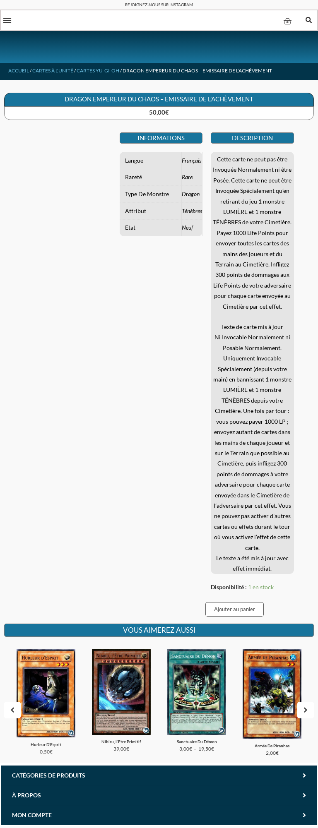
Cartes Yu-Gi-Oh (98, 71)
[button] (7, 20)
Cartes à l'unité (52, 71)
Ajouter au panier (234, 610)
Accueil (18, 71)
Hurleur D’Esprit (46, 745)
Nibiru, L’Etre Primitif (121, 742)
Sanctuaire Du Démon (197, 742)
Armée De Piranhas (272, 746)
